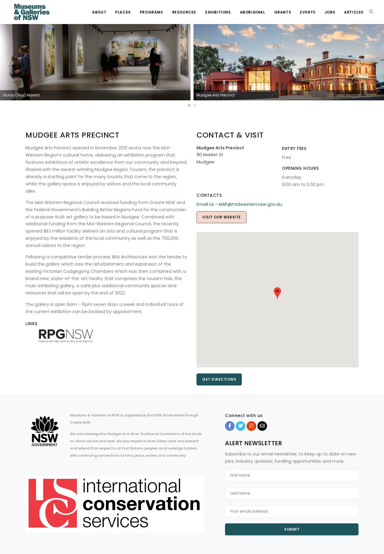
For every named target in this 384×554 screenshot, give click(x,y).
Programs (151, 12)
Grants (282, 12)
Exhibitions (218, 12)
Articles (354, 12)
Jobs (330, 12)
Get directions (219, 379)
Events (308, 12)
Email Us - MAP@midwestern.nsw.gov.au (239, 204)
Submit (291, 529)
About (99, 12)
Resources (184, 12)
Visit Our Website (221, 217)
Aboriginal (252, 12)
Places (123, 12)
